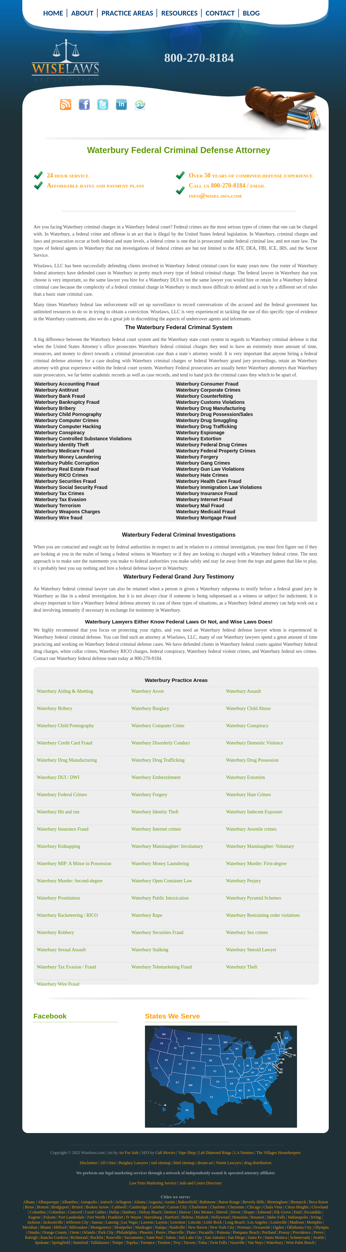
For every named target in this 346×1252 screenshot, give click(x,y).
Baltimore (207, 1202)
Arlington (123, 1202)
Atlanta (139, 1202)
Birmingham (277, 1202)
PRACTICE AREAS (127, 13)
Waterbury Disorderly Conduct (160, 742)
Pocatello (206, 1232)
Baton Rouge (229, 1202)
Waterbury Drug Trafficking (157, 760)
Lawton (147, 1222)
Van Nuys (255, 1242)
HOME (53, 13)
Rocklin (97, 1237)
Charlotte (217, 1207)
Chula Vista (273, 1207)
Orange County (54, 1232)
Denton (170, 1212)
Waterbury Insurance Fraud (63, 829)
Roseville (113, 1237)
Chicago (254, 1207)
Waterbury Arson (147, 691)
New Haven (197, 1227)
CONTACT (220, 13)
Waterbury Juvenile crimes (251, 829)
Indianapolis (298, 1217)
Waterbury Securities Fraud (157, 932)
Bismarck (298, 1202)
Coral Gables (95, 1212)
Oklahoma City (299, 1227)
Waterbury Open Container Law (161, 880)
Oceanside (261, 1227)
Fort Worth (96, 1217)
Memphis (314, 1222)
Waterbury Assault (243, 691)
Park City (106, 1232)
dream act (206, 1162)
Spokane (42, 1242)
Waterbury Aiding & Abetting (65, 691)
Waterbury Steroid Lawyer (251, 949)
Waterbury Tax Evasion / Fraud (66, 966)
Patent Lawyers (228, 1162)
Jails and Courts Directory (200, 1183)
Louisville (278, 1222)
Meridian (29, 1227)
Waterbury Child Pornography (65, 725)
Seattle (318, 1237)
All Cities (108, 1162)
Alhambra (69, 1202)
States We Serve (172, 1016)
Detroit (222, 1212)
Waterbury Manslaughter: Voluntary (260, 846)
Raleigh (31, 1237)
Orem (74, 1232)
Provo (318, 1232)
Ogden (278, 1227)
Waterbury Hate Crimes (248, 794)
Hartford (171, 1217)
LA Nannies (244, 1152)
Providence (302, 1232)
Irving (316, 1217)
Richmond (79, 1237)
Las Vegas (129, 1222)
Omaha (34, 1232)
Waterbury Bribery (54, 708)
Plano (191, 1232)
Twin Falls (218, 1242)
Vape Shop (187, 1152)
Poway (284, 1232)
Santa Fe (255, 1237)
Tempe (117, 1242)
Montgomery (101, 1227)
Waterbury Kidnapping (58, 846)
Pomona (223, 1232)
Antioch (106, 1202)
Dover (235, 1212)
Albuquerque (48, 1202)
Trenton (163, 1242)
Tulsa (202, 1242)
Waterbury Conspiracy (247, 725)
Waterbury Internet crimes (156, 829)
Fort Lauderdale (71, 1217)
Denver (185, 1212)
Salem (171, 1237)
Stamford (80, 1242)
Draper (248, 1212)
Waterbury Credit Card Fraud (64, 742)
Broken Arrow (97, 1207)
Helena (187, 1217)
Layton (162, 1222)
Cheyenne (236, 1207)
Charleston (198, 1207)
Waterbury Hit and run (58, 811)
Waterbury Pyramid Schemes (253, 898)
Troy (177, 1242)
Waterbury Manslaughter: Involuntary (167, 846)
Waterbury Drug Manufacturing (67, 760)
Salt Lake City (190, 1237)
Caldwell (119, 1207)
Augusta (155, 1202)
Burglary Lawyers (133, 1162)
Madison (297, 1222)
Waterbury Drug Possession (252, 760)
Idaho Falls (276, 1217)
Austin (169, 1202)
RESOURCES (179, 13)
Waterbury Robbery (55, 932)
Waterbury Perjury (243, 880)
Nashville (177, 1227)
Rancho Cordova (54, 1237)
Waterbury (274, 1242)
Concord (75, 1212)
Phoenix (146, 1232)
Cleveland (320, 1207)
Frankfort (115, 1217)
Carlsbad (157, 1207)
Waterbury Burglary (150, 708)
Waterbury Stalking (149, 949)
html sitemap (184, 1162)
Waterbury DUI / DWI (58, 777)
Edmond (264, 1212)
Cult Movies (165, 1152)
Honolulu (240, 1217)
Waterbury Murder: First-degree (256, 863)
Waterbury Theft (241, 966)
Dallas (114, 1212)
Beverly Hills (253, 1202)
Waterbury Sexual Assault (61, 949)
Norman (243, 1227)
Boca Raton (318, 1202)
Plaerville (176, 1232)
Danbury (129, 1212)
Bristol (77, 1207)
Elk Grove (282, 1212)
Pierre (161, 1232)
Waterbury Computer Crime (157, 725)
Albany (29, 1202)
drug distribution (257, 1162)
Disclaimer (89, 1162)
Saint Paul (154, 1237)
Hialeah (202, 1217)
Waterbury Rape (146, 915)
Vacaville (237, 1242)
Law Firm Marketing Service (153, 1183)
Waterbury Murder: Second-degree (70, 880)
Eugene (34, 1217)
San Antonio (215, 1237)
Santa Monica (276, 1237)
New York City (222, 1227)
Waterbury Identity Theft (154, 811)
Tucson (189, 1242)
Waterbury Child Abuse (248, 708)
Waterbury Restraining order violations (263, 915)
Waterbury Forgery (149, 794)
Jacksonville (53, 1222)
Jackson (33, 1222)
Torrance (147, 1242)
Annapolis (88, 1202)
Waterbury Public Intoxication (160, 898)
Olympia (322, 1227)
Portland (269, 1232)
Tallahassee (100, 1242)
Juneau (96, 1222)
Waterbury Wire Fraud (58, 984)
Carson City (177, 1207)
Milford (60, 1227)
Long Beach (234, 1222)
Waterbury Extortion (245, 777)
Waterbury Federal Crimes (62, 794)
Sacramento (134, 1237)
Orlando (88, 1232)
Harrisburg (153, 1217)
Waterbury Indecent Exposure (254, 811)
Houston (257, 1217)
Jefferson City (77, 1222)
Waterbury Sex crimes (247, 932)
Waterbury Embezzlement (155, 777)
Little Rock (213, 1222)
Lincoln (194, 1222)
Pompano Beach (246, 1232)
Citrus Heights (297, 1207)
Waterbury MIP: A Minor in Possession (74, 863)
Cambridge (138, 1207)
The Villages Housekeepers (278, 1152)
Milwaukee (78, 1227)
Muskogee (143, 1227)
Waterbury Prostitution (58, 898)
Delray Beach (150, 1212)
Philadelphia (127, 1232)
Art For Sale (129, 1152)
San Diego (236, 1237)
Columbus (57, 1212)
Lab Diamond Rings (214, 1152)
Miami (45, 1227)
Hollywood (220, 1217)
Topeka (132, 1242)
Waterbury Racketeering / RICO (67, 915)
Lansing (112, 1222)
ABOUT (82, 13)
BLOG (251, 13)
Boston (42, 1207)
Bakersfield (187, 1202)
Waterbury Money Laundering (160, 863)
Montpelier (123, 1227)
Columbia (38, 1212)
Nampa (161, 1227)
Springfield (61, 1242)
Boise (29, 1207)
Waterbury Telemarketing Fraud (161, 966)
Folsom (49, 1217)
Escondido (312, 1212)
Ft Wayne (134, 1217)
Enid (297, 1212)
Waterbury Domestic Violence (254, 742)
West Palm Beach (300, 1242)
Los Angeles (257, 1222)
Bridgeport (60, 1207)
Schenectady (300, 1237)
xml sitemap (161, 1162)
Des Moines (204, 1212)
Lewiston (178, 1222)
